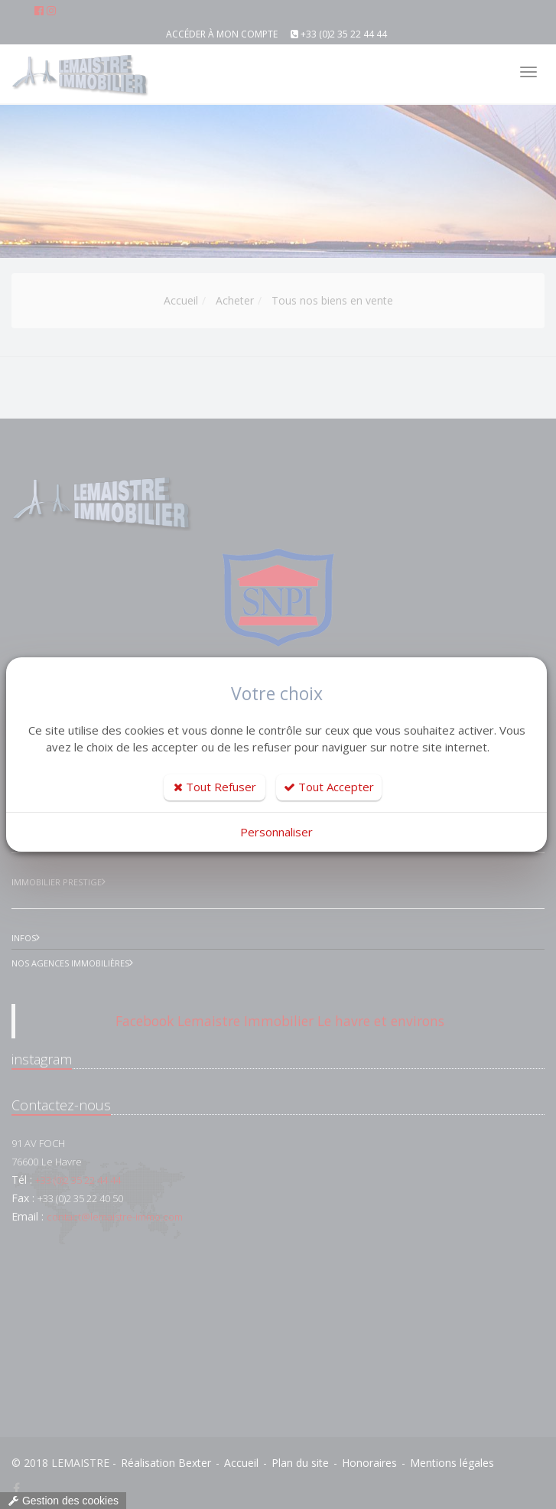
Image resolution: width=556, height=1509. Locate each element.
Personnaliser (276, 831)
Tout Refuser (215, 786)
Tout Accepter (329, 786)
